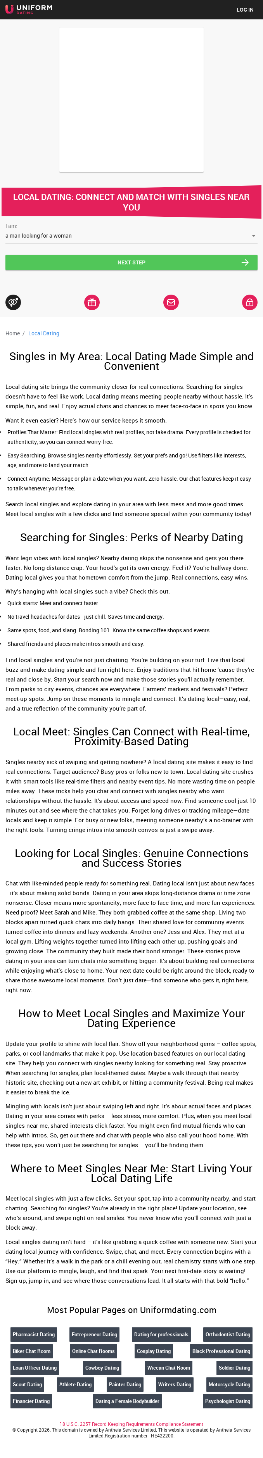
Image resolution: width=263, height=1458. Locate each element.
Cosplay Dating (154, 1351)
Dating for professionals (161, 1334)
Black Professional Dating (221, 1351)
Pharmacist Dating (34, 1334)
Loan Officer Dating (35, 1367)
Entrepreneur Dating (94, 1334)
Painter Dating (125, 1384)
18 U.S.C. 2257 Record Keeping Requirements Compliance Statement (131, 1424)
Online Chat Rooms (93, 1351)
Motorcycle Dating (229, 1384)
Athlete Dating (75, 1384)
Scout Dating (27, 1384)
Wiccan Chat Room (168, 1367)
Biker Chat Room (31, 1351)
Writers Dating (174, 1384)
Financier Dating (31, 1401)
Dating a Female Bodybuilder (127, 1401)
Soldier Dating (234, 1367)
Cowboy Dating (102, 1367)
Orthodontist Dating (228, 1334)
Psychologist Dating (227, 1401)
